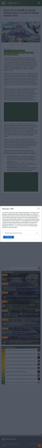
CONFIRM (8, 237)
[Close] (39, 209)
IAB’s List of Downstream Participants (21, 225)
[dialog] (21, 224)
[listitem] (21, 233)
